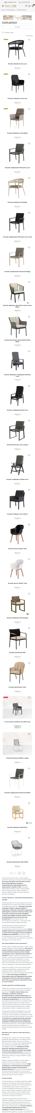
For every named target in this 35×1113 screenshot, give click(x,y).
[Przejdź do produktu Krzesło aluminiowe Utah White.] (17, 847)
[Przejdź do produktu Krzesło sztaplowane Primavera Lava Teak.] (17, 222)
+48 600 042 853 (25, 2)
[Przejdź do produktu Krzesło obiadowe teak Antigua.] (17, 603)
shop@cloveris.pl (12, 2)
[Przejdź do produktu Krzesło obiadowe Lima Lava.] (17, 84)
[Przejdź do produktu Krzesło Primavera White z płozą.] (17, 743)
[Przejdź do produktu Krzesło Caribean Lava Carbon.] (17, 499)
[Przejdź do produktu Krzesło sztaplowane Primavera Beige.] (17, 257)
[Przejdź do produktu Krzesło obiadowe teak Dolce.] (17, 813)
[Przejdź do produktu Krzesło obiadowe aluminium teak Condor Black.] (17, 291)
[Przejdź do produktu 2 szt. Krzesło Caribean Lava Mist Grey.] (17, 707)
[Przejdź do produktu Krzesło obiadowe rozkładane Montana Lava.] (17, 361)
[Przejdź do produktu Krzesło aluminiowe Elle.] (17, 638)
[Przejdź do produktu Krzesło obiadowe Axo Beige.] (17, 187)
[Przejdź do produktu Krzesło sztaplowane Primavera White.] (17, 778)
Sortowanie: (29, 35)
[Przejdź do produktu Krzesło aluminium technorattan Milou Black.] (17, 326)
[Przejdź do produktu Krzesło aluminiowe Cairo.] (17, 672)
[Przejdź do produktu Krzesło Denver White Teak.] (17, 568)
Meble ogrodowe (21, 9)
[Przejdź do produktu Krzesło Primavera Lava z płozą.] (17, 430)
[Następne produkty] (19, 873)
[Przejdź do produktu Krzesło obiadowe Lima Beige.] (17, 118)
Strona (11, 873)
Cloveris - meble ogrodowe (8, 9)
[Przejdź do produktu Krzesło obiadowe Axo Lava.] (17, 49)
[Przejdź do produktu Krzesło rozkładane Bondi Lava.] (17, 395)
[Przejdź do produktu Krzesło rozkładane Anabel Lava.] (17, 465)
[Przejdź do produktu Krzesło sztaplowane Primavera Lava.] (17, 153)
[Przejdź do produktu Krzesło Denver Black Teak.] (17, 534)
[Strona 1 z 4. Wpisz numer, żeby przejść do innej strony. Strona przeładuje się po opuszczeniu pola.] (14, 873)
